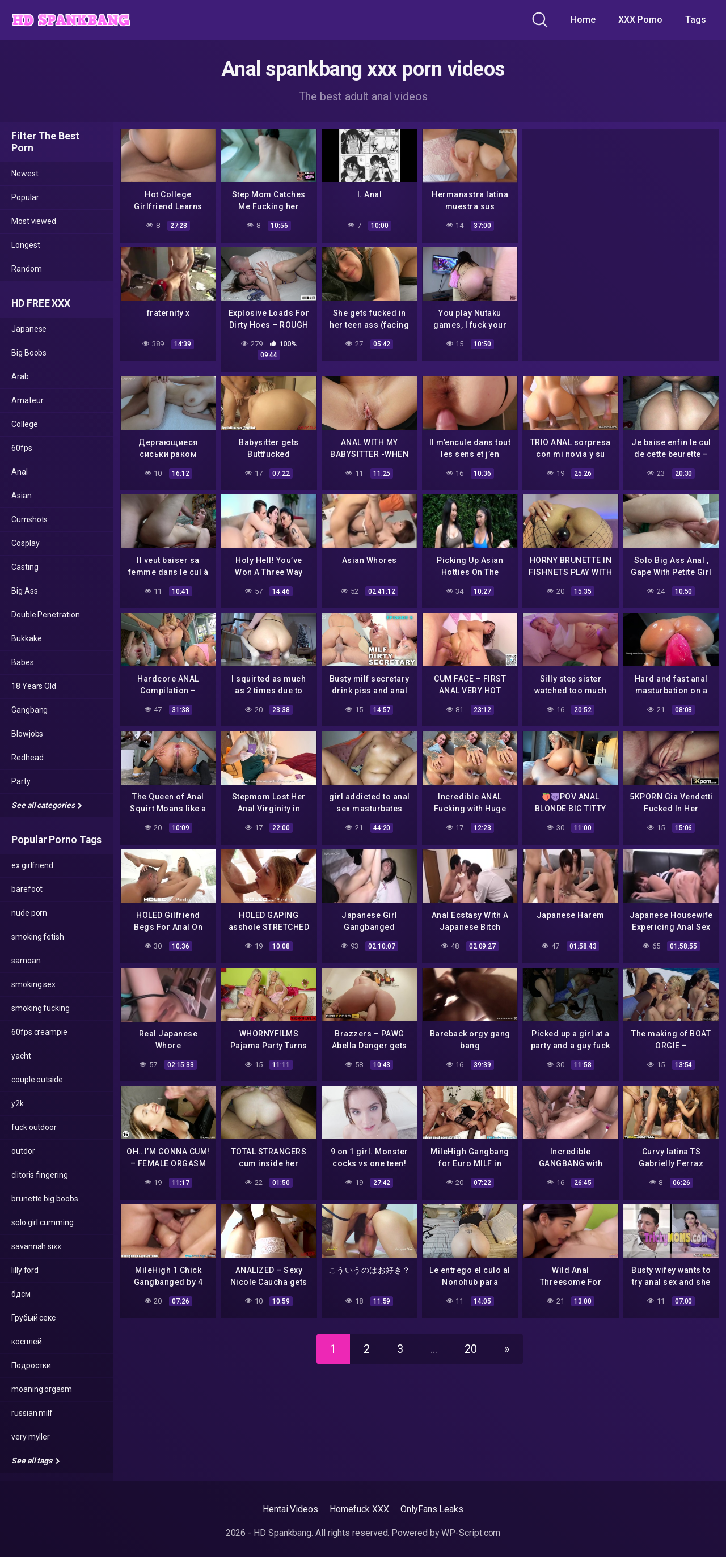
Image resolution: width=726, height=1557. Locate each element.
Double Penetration (45, 614)
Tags (695, 19)
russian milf (32, 1413)
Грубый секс (33, 1317)
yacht (21, 1055)
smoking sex (33, 984)
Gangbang (29, 709)
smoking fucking (40, 1008)
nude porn (29, 912)
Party (21, 781)
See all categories (46, 805)
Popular (25, 197)
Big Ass (24, 590)
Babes (22, 662)
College (24, 424)
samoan (26, 960)
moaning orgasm (41, 1389)
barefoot (27, 889)
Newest (25, 173)
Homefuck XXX (359, 1509)
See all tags (35, 1460)
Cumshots (29, 519)
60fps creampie (39, 1031)
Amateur (27, 400)
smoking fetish (37, 936)
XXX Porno (640, 19)
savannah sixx (36, 1246)
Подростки (31, 1365)
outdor (23, 1151)
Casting (24, 567)
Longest (25, 244)
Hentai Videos (290, 1509)
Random (26, 268)
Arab (20, 376)
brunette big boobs (44, 1198)
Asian (21, 495)
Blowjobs (27, 733)
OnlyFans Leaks (431, 1509)
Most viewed (33, 221)
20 (471, 1344)
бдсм (21, 1293)
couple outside (37, 1079)
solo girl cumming (42, 1222)
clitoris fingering (39, 1174)
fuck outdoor (34, 1127)
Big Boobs (29, 352)
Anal (19, 471)
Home (583, 19)
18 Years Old (33, 686)
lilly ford (25, 1270)
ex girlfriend (32, 865)
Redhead (27, 757)
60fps (21, 447)
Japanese (29, 328)
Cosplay (25, 543)
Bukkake (26, 638)
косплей (26, 1341)
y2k (17, 1103)
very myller (30, 1436)
